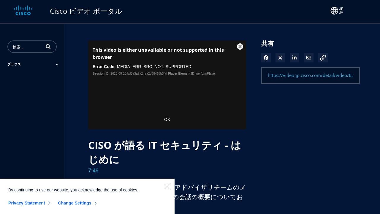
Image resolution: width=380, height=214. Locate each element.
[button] (48, 46)
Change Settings (74, 206)
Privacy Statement (26, 206)
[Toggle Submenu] (57, 64)
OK (167, 119)
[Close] (167, 190)
